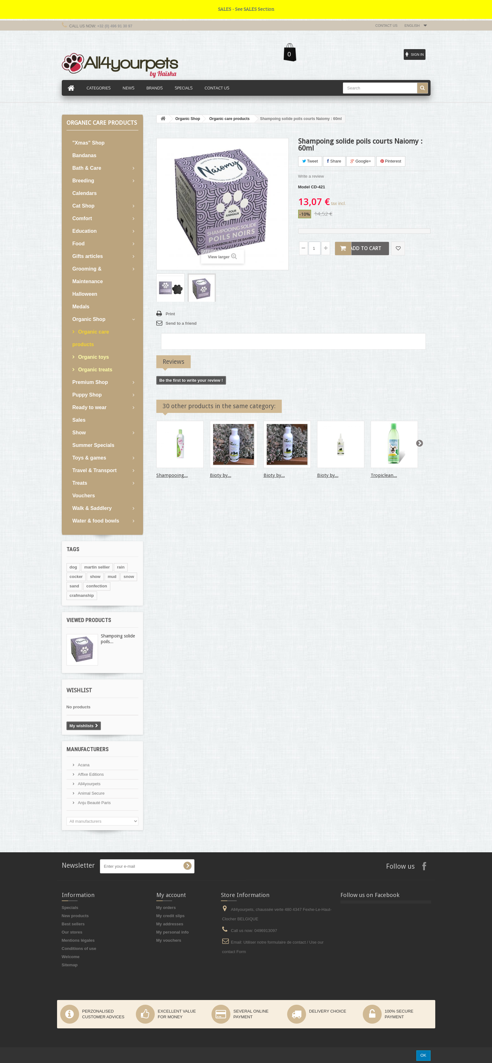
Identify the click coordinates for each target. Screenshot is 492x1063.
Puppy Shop (87, 394)
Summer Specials (93, 445)
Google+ (360, 161)
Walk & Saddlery (92, 508)
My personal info (172, 932)
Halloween (84, 294)
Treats (79, 483)
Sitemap (70, 965)
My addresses (169, 924)
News (128, 87)
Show (79, 432)
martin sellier (97, 567)
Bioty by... (220, 475)
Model (304, 187)
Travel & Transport (94, 470)
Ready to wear (89, 407)
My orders (166, 907)
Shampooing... (172, 475)
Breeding (83, 180)
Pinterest (390, 161)
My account (171, 895)
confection (96, 586)
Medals (81, 306)
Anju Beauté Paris (94, 802)
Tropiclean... (384, 475)
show (95, 576)
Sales (79, 420)
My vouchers (168, 940)
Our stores (72, 932)
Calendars (84, 193)
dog (73, 567)
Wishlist (79, 690)
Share (334, 161)
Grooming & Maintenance (87, 275)
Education (84, 231)
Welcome (71, 956)
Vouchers (83, 495)
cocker (76, 576)
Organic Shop (89, 319)
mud (112, 576)
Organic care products (90, 338)
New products (75, 915)
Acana (83, 765)
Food (78, 243)
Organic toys (93, 357)
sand (74, 586)
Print (170, 313)
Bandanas (84, 155)
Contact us (386, 25)
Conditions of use (79, 948)
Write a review (311, 176)
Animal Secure (91, 793)
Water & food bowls (95, 520)
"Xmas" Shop (88, 143)
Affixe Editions (90, 774)
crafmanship (82, 595)
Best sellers (73, 924)
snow (129, 576)
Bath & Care (86, 168)
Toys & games (89, 457)
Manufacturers (88, 749)
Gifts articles (87, 256)
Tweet (310, 161)
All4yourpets (89, 783)
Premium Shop (90, 382)
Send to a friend (181, 323)
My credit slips (170, 915)
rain (120, 567)
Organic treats (95, 369)
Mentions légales (78, 940)
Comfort (82, 218)
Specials (70, 907)
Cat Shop (83, 206)
